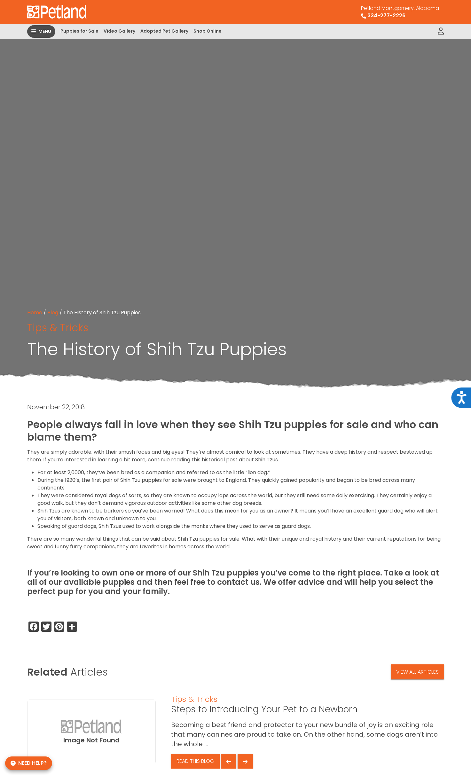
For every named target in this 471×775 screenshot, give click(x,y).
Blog (52, 312)
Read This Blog (195, 761)
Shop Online (207, 31)
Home (34, 312)
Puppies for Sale (79, 31)
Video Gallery (119, 31)
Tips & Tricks (57, 327)
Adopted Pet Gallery (164, 31)
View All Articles (417, 672)
